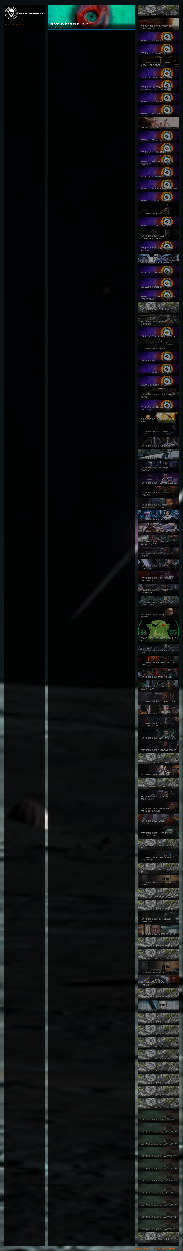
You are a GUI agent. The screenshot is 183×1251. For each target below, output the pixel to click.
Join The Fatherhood (24, 31)
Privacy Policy (142, 1248)
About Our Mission (23, 38)
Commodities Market (24, 60)
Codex (16, 75)
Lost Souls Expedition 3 (26, 45)
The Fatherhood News (25, 68)
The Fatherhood (24, 13)
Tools (16, 82)
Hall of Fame (20, 53)
